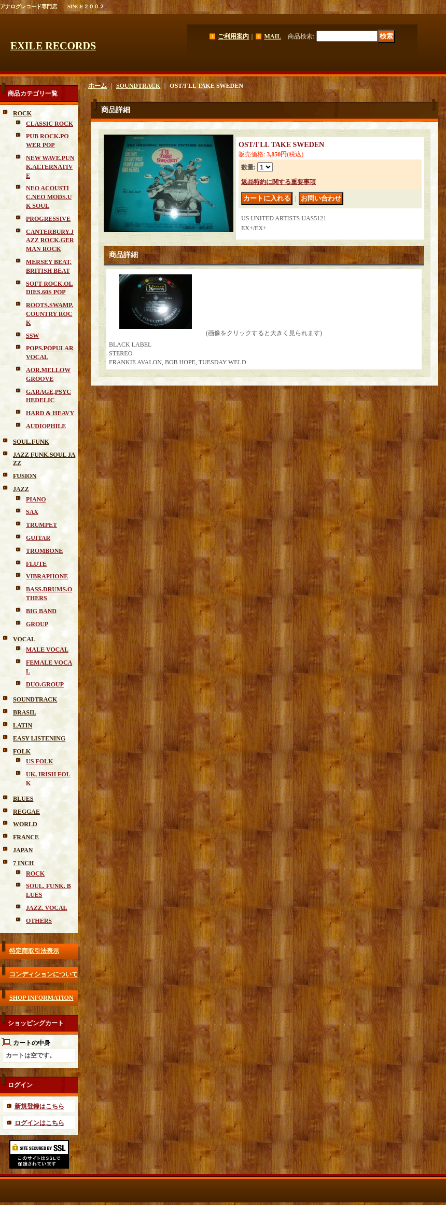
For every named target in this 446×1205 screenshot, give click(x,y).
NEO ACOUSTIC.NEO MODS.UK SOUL (49, 196)
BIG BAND (41, 611)
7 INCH (23, 863)
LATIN (22, 725)
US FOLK (39, 761)
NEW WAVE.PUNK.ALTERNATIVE (50, 166)
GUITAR (38, 537)
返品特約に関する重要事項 (278, 182)
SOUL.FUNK (31, 441)
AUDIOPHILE (46, 426)
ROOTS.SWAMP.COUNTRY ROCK (50, 313)
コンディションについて (43, 974)
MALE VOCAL (47, 649)
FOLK (22, 751)
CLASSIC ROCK (49, 123)
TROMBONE (44, 550)
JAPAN (23, 850)
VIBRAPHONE (47, 576)
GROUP (37, 624)
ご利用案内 (233, 36)
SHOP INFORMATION (41, 997)
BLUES (23, 798)
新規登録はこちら (39, 1106)
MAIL (272, 36)
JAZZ (21, 489)
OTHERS (39, 920)
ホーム (97, 85)
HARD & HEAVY (50, 413)
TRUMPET (41, 524)
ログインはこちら (39, 1123)
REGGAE (26, 811)
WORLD (25, 824)
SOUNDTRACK (35, 699)
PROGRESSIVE (48, 218)
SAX (32, 511)
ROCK (22, 113)
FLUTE (36, 563)
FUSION (24, 476)
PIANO (36, 499)
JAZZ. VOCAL (46, 907)
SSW (32, 335)
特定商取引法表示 (34, 951)
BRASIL (24, 712)
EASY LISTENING (39, 738)
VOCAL (24, 639)
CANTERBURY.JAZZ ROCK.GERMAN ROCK (50, 240)
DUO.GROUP (45, 684)
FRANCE (26, 837)
